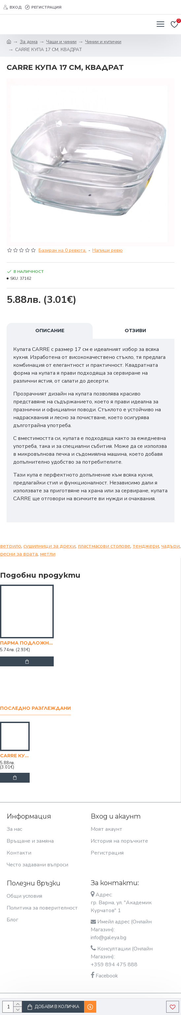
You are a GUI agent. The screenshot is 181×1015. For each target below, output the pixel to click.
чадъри (170, 546)
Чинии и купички (103, 42)
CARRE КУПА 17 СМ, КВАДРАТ (15, 756)
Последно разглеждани (35, 708)
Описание (49, 331)
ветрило (10, 546)
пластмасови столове (104, 546)
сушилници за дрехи (49, 546)
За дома (29, 42)
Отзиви (135, 331)
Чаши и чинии (61, 42)
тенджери (146, 546)
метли (47, 554)
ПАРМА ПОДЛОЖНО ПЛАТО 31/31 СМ (27, 643)
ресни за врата (19, 554)
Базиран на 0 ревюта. (62, 250)
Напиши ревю (107, 250)
